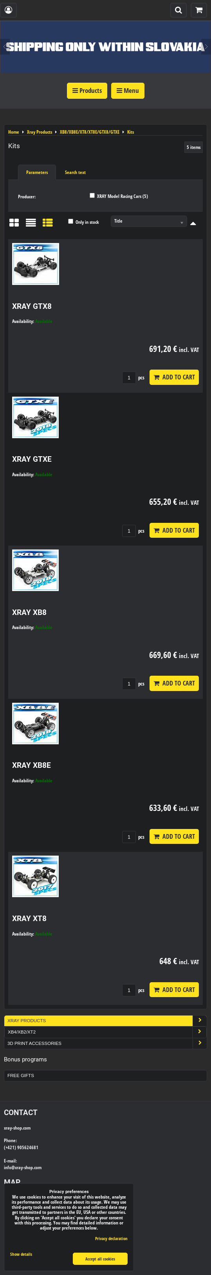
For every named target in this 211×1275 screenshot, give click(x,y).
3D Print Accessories (107, 1043)
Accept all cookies (100, 1259)
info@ (9, 1167)
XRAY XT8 (29, 918)
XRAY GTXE (32, 459)
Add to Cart (174, 377)
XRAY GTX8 (32, 306)
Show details (21, 1254)
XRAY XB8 (29, 612)
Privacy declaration (111, 1238)
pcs (133, 377)
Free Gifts (20, 1075)
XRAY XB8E (31, 765)
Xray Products (107, 1021)
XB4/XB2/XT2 (107, 1032)
